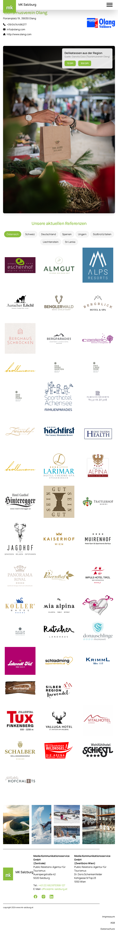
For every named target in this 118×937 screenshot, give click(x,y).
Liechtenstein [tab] (51, 242)
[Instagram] (43, 896)
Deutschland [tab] (48, 234)
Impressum (108, 916)
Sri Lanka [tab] (70, 242)
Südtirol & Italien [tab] (102, 234)
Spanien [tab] (67, 234)
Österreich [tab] (13, 234)
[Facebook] (35, 896)
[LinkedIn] (51, 896)
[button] (109, 5)
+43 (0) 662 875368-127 (52, 885)
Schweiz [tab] (30, 234)
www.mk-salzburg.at (24, 907)
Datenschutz (107, 928)
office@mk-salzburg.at (54, 889)
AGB (112, 922)
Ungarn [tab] (82, 234)
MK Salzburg (27, 4)
